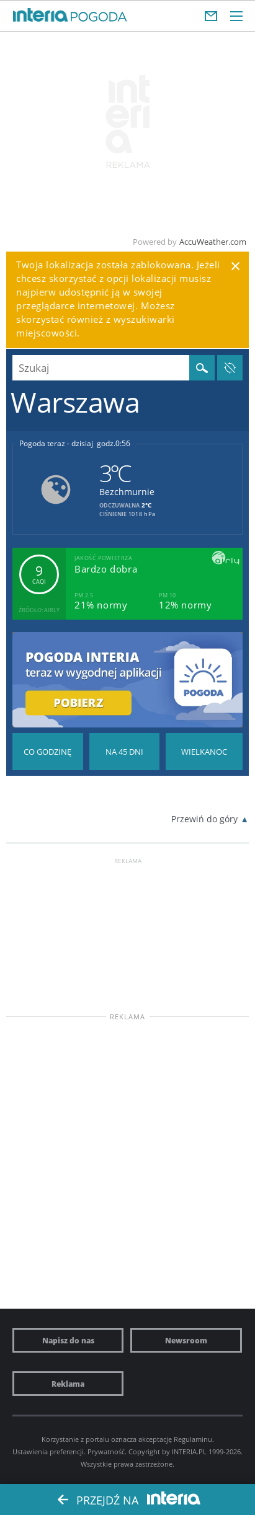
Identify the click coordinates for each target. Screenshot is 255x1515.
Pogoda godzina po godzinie (47, 751)
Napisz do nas (68, 1340)
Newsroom (186, 1340)
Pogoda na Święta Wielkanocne (204, 751)
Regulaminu (193, 1439)
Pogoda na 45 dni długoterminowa (124, 751)
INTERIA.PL (189, 1451)
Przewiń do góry (204, 819)
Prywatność (106, 1451)
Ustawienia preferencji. (49, 1451)
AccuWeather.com (212, 241)
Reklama (67, 1384)
